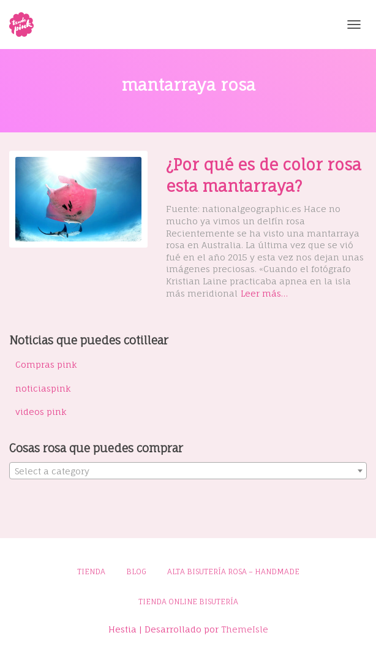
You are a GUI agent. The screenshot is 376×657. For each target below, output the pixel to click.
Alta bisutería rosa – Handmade (233, 571)
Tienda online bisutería (188, 601)
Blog (136, 571)
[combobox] (188, 470)
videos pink (41, 411)
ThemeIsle (244, 629)
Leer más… (264, 293)
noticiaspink (43, 388)
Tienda (91, 571)
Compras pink (46, 364)
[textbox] (188, 471)
